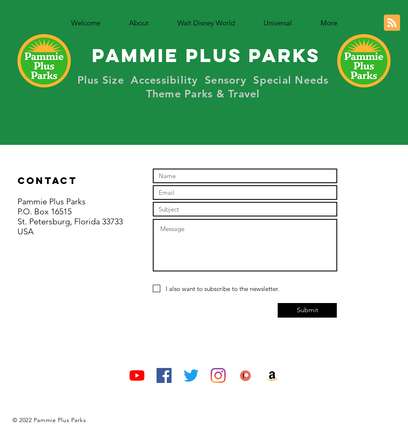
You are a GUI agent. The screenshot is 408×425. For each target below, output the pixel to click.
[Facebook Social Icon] (164, 375)
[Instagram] (218, 375)
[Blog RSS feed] (392, 23)
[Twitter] (191, 375)
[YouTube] (136, 375)
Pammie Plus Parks (206, 55)
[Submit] (307, 310)
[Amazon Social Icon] (272, 375)
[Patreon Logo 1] (245, 375)
